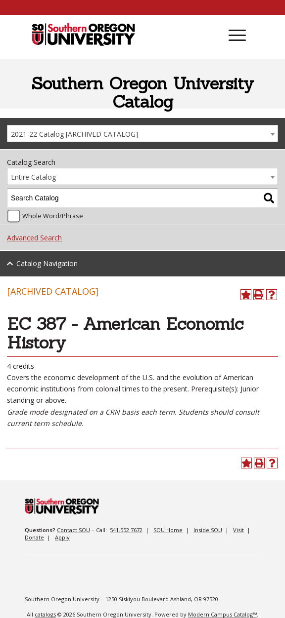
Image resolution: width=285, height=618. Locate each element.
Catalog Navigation (47, 263)
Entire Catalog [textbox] (33, 177)
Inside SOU (207, 530)
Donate (34, 537)
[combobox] (142, 133)
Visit (238, 530)
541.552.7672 (126, 530)
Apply (62, 537)
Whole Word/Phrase (52, 216)
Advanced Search (34, 237)
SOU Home (168, 530)
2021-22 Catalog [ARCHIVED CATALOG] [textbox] (74, 134)
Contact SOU (73, 530)
